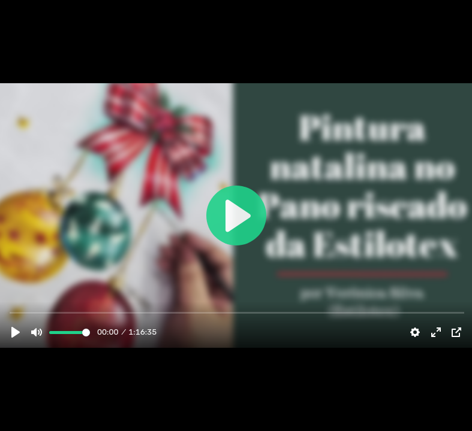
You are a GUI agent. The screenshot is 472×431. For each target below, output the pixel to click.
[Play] (15, 332)
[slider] (69, 332)
